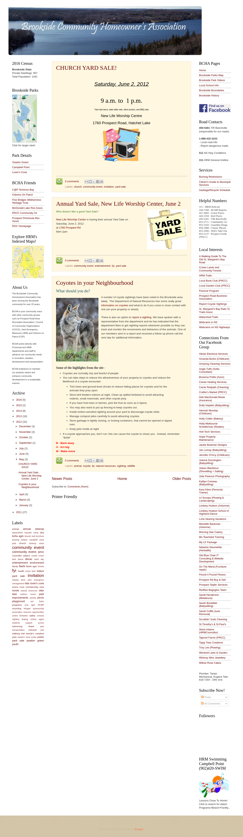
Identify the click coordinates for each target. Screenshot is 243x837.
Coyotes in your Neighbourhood (94, 282)
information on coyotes (114, 305)
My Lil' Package (208, 542)
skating (24, 619)
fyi (113, 265)
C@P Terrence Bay (23, 189)
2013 (19, 416)
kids (27, 583)
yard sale (120, 186)
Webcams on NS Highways (214, 327)
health (21, 571)
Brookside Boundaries (211, 90)
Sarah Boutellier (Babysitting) (208, 604)
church (78, 186)
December (25, 426)
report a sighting (141, 317)
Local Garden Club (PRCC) (214, 285)
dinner (28, 559)
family (15, 566)
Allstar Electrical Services (213, 353)
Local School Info (209, 85)
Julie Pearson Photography (214, 476)
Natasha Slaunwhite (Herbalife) (210, 549)
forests (41, 566)
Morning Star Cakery (211, 532)
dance (20, 559)
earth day (39, 559)
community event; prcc (28, 551)
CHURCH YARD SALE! (86, 67)
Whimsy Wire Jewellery (212, 657)
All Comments (210, 703)
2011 (19, 512)
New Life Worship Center (71, 219)
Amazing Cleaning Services (214, 363)
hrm (34, 571)
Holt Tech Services (209, 431)
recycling (16, 608)
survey (41, 623)
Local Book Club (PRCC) (213, 280)
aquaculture (17, 533)
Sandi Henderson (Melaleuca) (209, 596)
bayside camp (31, 533)
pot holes (37, 601)
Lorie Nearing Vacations (212, 518)
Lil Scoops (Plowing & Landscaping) (211, 499)
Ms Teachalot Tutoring (211, 537)
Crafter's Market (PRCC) (213, 392)
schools (40, 616)
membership (32, 587)
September (25, 442)
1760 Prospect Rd (70, 227)
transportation (18, 630)
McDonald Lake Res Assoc (27, 207)
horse (28, 571)
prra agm (30, 605)
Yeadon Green (20, 162)
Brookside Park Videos (212, 80)
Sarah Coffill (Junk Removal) (209, 613)
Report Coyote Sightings (213, 303)
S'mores (23, 615)
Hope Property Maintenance (207, 438)
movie (15, 590)
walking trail (18, 633)
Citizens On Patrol (22, 194)
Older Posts (181, 479)
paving (33, 598)
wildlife (131, 465)
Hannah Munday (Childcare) (208, 412)
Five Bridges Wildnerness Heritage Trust (26, 201)
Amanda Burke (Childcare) (214, 358)
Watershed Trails (208, 317)
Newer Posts (62, 479)
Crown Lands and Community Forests (210, 269)
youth (15, 644)
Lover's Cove (19, 172)
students (16, 623)
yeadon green (35, 640)
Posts (206, 697)
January (24, 505)
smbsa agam (37, 619)
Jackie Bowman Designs (213, 444)
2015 (19, 405)
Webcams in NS (208, 322)
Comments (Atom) (78, 486)
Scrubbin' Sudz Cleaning (213, 619)
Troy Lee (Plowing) (210, 647)
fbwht (22, 566)
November (25, 431)
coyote (86, 465)
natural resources (106, 465)
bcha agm (18, 536)
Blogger (139, 829)
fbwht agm (31, 566)
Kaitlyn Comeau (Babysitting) (208, 483)
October (24, 437)
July (21, 448)
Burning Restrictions (210, 176)
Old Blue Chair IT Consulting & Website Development (211, 558)
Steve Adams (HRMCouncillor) (208, 631)
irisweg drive (18, 580)
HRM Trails (205, 275)
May (22, 459)
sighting (121, 465)
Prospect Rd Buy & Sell (212, 579)
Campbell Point (20, 167)
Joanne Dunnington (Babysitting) (210, 462)
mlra (42, 587)
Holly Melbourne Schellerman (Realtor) (211, 425)
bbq (42, 532)
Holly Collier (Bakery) (211, 418)
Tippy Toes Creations (211, 642)
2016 (19, 399)
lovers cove (18, 587)
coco (41, 543)
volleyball (32, 630)
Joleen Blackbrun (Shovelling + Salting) (211, 470)
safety (32, 615)
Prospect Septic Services (213, 584)
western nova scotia (26, 637)
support (28, 623)
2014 (19, 410)
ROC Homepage (21, 226)
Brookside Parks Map (211, 75)
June (22, 453)
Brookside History (209, 95)
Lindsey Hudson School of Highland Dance (214, 512)
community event (92, 186)
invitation (109, 186)
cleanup (32, 543)
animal (78, 465)
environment (37, 562)
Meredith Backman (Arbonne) (209, 525)
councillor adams (21, 555)
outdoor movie (28, 594)
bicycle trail (30, 536)
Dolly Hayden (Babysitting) (214, 405)
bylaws (24, 540)
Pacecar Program (209, 290)
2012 (19, 421)
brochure (40, 536)
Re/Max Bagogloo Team (212, 589)
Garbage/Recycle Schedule (214, 190)
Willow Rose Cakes (210, 662)
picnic (40, 597)
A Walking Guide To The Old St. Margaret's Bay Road (212, 259)
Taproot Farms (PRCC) (212, 637)
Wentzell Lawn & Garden (213, 652)
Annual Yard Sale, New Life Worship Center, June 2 (118, 203)
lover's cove (37, 583)
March (23, 499)
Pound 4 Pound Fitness (212, 574)
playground (18, 601)
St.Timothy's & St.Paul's (212, 624)
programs (17, 605)
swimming (17, 626)
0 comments (72, 181)
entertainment (102, 265)
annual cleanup (33, 528)
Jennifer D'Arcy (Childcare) (214, 454)
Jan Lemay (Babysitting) (212, 450)
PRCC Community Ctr (24, 212)
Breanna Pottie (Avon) (211, 377)
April (22, 494)
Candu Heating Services (213, 382)
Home (122, 479)
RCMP (41, 605)
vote (42, 630)
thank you (36, 626)
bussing (15, 540)
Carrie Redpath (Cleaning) (214, 387)
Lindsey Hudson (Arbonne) (214, 505)
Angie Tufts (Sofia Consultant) (209, 370)
